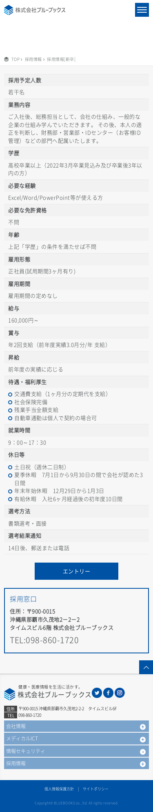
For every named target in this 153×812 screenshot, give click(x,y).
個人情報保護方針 (59, 789)
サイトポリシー (96, 789)
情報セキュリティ (25, 751)
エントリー (77, 571)
